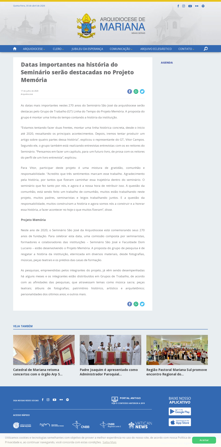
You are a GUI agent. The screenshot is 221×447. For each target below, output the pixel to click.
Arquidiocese (33, 49)
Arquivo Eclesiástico (156, 49)
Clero (57, 49)
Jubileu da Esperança (87, 49)
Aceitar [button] (204, 440)
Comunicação (120, 49)
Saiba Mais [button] (109, 442)
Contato (185, 49)
